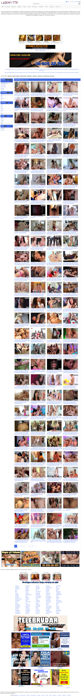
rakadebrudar (49, 611)
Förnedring (57, 341)
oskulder (38, 600)
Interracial (55, 95)
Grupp (25, 248)
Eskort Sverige (54, 69)
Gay (72, 1)
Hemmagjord (58, 155)
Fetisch (42, 155)
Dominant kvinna (73, 310)
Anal (48, 94)
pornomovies (49, 587)
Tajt (39, 465)
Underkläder (57, 140)
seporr (57, 603)
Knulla (56, 72)
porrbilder (38, 594)
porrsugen (48, 596)
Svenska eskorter (60, 69)
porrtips (47, 613)
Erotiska (41, 294)
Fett (51, 95)
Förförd (56, 172)
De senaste (3, 84)
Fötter (27, 310)
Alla (1, 100)
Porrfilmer (53, 72)
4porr (37, 598)
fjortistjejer (38, 606)
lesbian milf (52, 76)
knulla (47, 604)
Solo (71, 95)
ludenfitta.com (16, 695)
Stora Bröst (39, 109)
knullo (57, 606)
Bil (51, 232)
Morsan (43, 95)
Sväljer (24, 280)
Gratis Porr (39, 72)
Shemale (77, 1)
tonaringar (17, 600)
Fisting (23, 156)
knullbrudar (17, 613)
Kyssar (23, 94)
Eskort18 (76, 69)
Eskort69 (11, 72)
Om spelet (58, 356)
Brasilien (70, 141)
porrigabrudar (59, 601)
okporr (37, 603)
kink (26, 603)
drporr (27, 596)
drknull (27, 593)
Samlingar (71, 294)
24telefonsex (59, 594)
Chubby (27, 309)
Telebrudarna (14, 69)
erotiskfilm (58, 593)
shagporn (48, 610)
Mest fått (2, 88)
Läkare (19, 479)
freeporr (58, 613)
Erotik (35, 72)
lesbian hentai (40, 76)
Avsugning (36, 125)
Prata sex (27, 69)
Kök (48, 140)
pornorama (28, 601)
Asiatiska (19, 140)
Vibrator (33, 372)
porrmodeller (49, 597)
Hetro (68, 1)
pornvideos (38, 591)
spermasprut (49, 607)
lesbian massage (46, 76)
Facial (56, 434)
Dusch (28, 95)
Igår (1, 106)
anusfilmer (48, 600)
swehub (58, 597)
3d (48, 186)
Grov (75, 295)
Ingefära (73, 126)
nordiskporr (17, 611)
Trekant (53, 495)
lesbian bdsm (29, 76)
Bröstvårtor (73, 540)
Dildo (67, 94)
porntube (38, 593)
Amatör (16, 94)
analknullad (48, 601)
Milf (24, 109)
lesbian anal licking (16, 76)
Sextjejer (65, 69)
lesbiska (27, 590)
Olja (60, 357)
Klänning (41, 141)
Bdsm (35, 109)
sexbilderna (17, 606)
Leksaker (43, 371)
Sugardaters (60, 72)
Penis (19, 125)
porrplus (27, 598)
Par (20, 232)
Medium (2, 120)
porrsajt (37, 588)
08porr (27, 597)
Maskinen (33, 449)
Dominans (39, 110)
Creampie (59, 94)
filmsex (37, 609)
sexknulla (48, 593)
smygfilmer (17, 604)
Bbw (70, 263)
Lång (2, 121)
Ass (20, 94)
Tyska (67, 187)
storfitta (16, 594)
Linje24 (6, 69)
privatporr (28, 609)
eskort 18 (38, 611)
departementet (18, 598)
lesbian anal (10, 76)
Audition (56, 109)
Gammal (33, 264)
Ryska (57, 480)
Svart (74, 325)
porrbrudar (58, 586)
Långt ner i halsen (42, 126)
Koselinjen (31, 69)
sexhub (37, 586)
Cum (42, 94)
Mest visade (3, 86)
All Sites (2, 128)
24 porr (47, 603)
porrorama (58, 600)
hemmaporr (58, 610)
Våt (28, 187)
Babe (32, 125)
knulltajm (17, 587)
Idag (2, 104)
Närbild (39, 94)
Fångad (35, 94)
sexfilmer (48, 594)
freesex (57, 611)
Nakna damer (65, 72)
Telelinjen (10, 69)
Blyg (56, 156)
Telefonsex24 (36, 69)
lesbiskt (57, 588)
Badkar (49, 340)
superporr (28, 604)
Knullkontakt (31, 72)
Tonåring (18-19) (21, 218)
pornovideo (38, 597)
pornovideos (38, 596)
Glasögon (71, 187)
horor (57, 596)
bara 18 (37, 613)
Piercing (69, 542)
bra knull (38, 610)
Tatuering (24, 202)
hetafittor (48, 586)
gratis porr (17, 588)
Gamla (16, 95)
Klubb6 (73, 69)
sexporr (47, 591)
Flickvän (70, 155)
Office (16, 341)
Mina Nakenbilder (47, 69)
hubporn (58, 609)
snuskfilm (48, 609)
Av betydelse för (4, 83)
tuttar (57, 598)
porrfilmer (28, 586)
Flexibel (49, 294)
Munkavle (19, 172)
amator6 (48, 588)
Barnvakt (52, 402)
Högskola (71, 463)
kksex (27, 591)
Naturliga (69, 172)
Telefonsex (19, 69)
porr (57, 587)
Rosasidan (70, 69)
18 (15, 140)
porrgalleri (48, 598)
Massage (58, 110)
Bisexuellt (38, 140)
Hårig (54, 125)
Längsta (2, 90)
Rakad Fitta (44, 72)
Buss (35, 110)
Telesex (23, 69)
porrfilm (27, 587)
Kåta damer (76, 72)
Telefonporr (41, 69)
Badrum (53, 340)
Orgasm (20, 95)
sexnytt (16, 597)
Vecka (2, 108)
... (26, 546)
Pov (42, 172)
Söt (19, 264)
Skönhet (54, 94)
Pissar (24, 95)
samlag (27, 607)
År (1, 111)
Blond (51, 125)
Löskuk (49, 495)
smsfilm (47, 590)
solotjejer (17, 596)
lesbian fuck (35, 76)
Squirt (54, 326)
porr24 (27, 588)
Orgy (55, 295)
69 (32, 171)
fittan (37, 607)
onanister (38, 601)
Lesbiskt (27, 94)
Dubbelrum (35, 141)
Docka (67, 202)
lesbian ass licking (23, 76)
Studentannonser (22, 72)
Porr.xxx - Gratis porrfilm (40, 50)
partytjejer (17, 610)
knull (27, 600)
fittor (57, 590)
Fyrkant (53, 294)
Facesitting (22, 141)
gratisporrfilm (28, 594)
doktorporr (28, 606)
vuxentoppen (49, 606)
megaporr (38, 604)
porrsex (57, 607)
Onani (39, 95)
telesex (16, 601)
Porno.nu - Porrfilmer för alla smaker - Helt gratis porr (40, 49)
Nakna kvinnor (16, 72)
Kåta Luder (7, 72)
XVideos (2, 130)
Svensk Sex (48, 72)
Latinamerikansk (50, 187)
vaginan (17, 586)
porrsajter (38, 587)
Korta (2, 118)
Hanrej (74, 141)
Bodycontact (41, 70)
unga (16, 593)
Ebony (22, 248)
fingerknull (58, 591)
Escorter (27, 72)
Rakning (51, 141)
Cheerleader (59, 279)
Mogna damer (71, 72)
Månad (2, 110)
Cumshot (35, 126)
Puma (38, 540)
